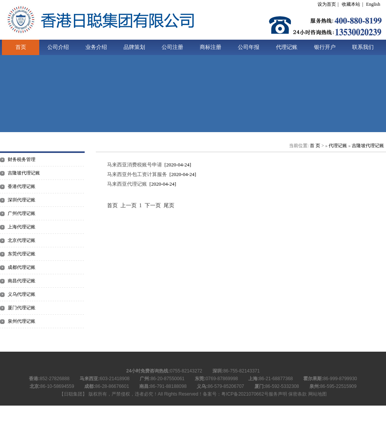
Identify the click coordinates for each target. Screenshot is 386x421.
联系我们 (363, 47)
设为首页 (326, 4)
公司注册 (172, 47)
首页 (20, 47)
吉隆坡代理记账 (24, 173)
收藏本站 (351, 4)
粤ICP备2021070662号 (245, 394)
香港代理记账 (21, 186)
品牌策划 (134, 47)
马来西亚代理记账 (127, 184)
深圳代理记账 (21, 200)
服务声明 (278, 394)
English (373, 4)
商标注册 (210, 47)
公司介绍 (58, 47)
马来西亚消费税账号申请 (134, 165)
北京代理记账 (21, 240)
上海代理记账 (21, 227)
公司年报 (248, 47)
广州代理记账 (21, 213)
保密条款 (297, 394)
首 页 (315, 145)
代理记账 (286, 47)
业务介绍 (96, 47)
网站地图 (317, 394)
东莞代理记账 (21, 254)
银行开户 (325, 47)
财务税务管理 (21, 159)
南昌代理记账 (21, 280)
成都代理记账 (21, 267)
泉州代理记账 (21, 321)
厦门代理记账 (21, 307)
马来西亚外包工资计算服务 (137, 174)
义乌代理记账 (21, 294)
